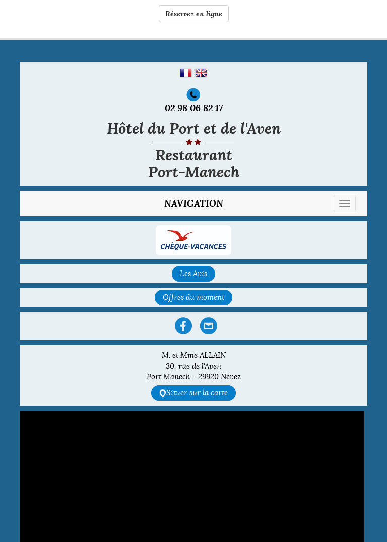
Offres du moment (193, 297)
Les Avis (193, 274)
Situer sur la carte (193, 393)
